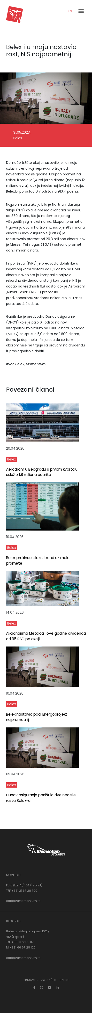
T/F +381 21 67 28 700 (21, 891)
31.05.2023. (22, 132)
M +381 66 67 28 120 (21, 947)
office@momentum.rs (23, 901)
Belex (17, 138)
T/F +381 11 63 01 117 (20, 942)
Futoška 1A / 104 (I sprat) (24, 885)
